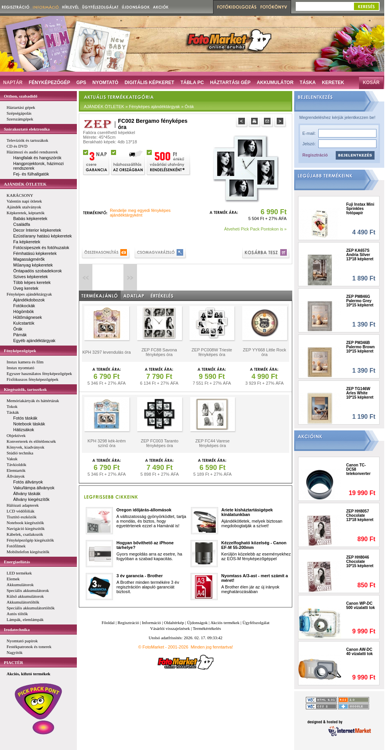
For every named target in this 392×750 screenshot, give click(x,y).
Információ (151, 622)
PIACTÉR (13, 662)
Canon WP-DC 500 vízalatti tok (360, 605)
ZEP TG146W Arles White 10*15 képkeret (359, 393)
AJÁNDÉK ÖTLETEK (25, 184)
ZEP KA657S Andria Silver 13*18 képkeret (359, 254)
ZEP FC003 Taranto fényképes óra (160, 443)
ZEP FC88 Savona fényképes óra (159, 352)
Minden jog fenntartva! (212, 647)
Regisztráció (315, 155)
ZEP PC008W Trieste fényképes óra (212, 352)
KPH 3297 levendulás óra (106, 352)
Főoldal (108, 622)
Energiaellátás (17, 561)
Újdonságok (197, 622)
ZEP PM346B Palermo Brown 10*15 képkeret (360, 347)
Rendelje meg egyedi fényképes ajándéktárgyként (140, 212)
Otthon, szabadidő (20, 96)
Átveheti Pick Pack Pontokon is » (255, 229)
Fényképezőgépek (20, 350)
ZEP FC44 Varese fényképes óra (212, 443)
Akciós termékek (224, 622)
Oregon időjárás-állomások (144, 509)
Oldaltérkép (174, 622)
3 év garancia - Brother (139, 575)
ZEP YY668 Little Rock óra (264, 352)
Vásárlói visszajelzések (170, 628)
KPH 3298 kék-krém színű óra (107, 443)
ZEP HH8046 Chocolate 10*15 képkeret (359, 561)
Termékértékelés (207, 628)
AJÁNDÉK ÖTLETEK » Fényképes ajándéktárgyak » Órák (139, 106)
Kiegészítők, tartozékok (25, 389)
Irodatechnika (16, 629)
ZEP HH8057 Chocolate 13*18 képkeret (359, 515)
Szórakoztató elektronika (27, 129)
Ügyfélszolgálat (256, 622)
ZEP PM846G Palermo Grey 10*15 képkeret (359, 300)
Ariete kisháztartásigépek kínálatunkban (247, 512)
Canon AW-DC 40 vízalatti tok (359, 651)
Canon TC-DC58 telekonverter (358, 469)
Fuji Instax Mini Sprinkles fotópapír (360, 208)
